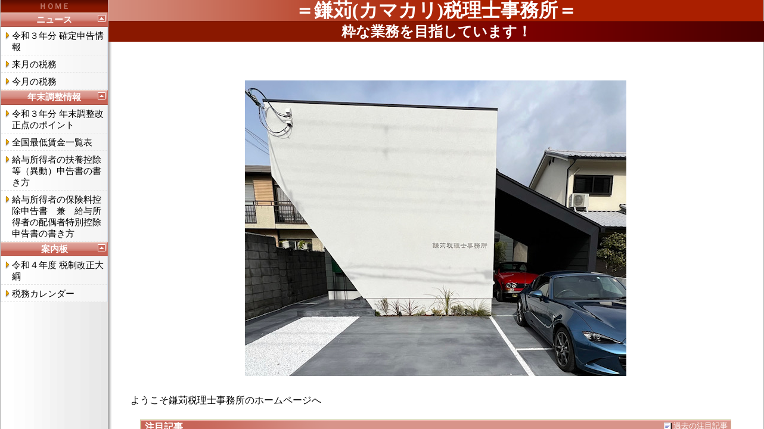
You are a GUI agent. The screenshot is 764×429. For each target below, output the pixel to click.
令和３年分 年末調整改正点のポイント (58, 119)
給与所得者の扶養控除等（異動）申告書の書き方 (56, 171)
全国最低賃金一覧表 (52, 142)
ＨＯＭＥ (54, 6)
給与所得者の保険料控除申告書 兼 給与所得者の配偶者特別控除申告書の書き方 (56, 216)
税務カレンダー (43, 294)
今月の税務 (34, 81)
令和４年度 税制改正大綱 (58, 270)
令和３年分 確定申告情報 (58, 41)
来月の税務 (34, 64)
